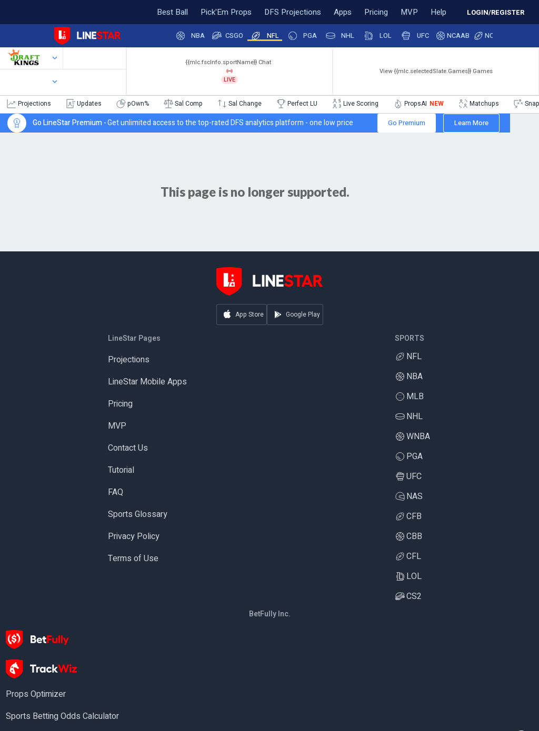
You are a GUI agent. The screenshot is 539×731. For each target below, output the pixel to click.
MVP (117, 426)
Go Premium (406, 123)
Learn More (471, 123)
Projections (128, 360)
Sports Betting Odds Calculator (62, 716)
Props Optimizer (36, 694)
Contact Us (128, 448)
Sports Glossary (137, 515)
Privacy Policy (133, 537)
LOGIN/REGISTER (495, 12)
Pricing (120, 404)
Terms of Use (133, 559)
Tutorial (121, 470)
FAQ (115, 492)
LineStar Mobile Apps (147, 382)
